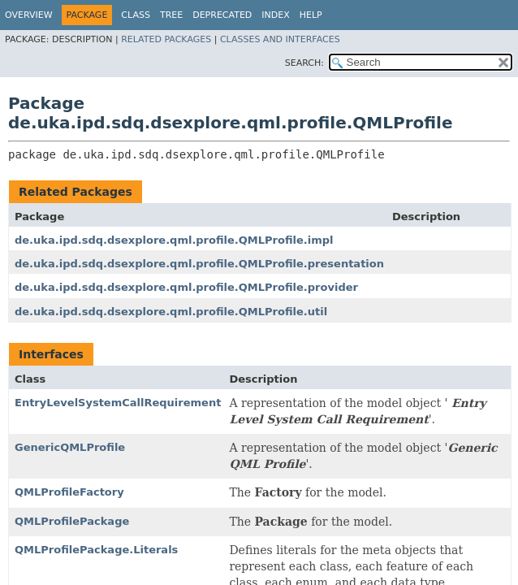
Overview (29, 15)
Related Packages (166, 39)
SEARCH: (304, 63)
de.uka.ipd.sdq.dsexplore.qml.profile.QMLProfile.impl (174, 240)
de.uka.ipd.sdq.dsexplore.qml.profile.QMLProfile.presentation (199, 264)
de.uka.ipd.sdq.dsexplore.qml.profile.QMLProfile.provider (186, 287)
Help (311, 15)
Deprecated (222, 15)
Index (275, 15)
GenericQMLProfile (70, 447)
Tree (171, 15)
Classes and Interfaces (280, 39)
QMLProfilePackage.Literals (96, 550)
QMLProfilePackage (72, 521)
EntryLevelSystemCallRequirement (118, 402)
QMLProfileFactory (69, 492)
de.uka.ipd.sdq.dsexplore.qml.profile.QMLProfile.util (171, 312)
